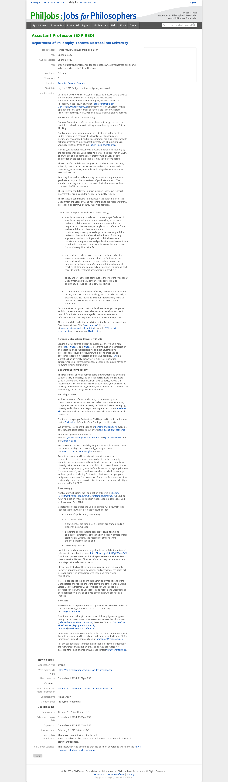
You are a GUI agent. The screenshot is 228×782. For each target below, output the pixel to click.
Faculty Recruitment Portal (102, 144)
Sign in (193, 2)
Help (113, 25)
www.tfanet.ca (90, 325)
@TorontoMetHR (112, 437)
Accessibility (68, 451)
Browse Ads (57, 25)
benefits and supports (106, 426)
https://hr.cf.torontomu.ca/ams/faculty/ (97, 495)
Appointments (40, 25)
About (123, 25)
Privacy (130, 774)
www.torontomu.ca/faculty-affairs (77, 328)
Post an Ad (73, 25)
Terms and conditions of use (109, 774)
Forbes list (70, 422)
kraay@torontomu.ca (70, 611)
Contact (134, 25)
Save (38, 756)
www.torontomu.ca (78, 106)
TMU (114, 355)
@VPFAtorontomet (90, 437)
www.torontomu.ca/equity (81, 628)
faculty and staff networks (112, 429)
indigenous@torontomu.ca (109, 639)
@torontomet (73, 437)
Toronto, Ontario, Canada (71, 83)
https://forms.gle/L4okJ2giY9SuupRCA (108, 553)
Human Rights (85, 451)
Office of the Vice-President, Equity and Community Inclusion (91, 625)
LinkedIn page (69, 440)
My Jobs (86, 25)
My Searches (101, 25)
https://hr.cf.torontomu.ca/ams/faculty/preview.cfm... (86, 669)
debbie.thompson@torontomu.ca (75, 622)
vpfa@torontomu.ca (116, 649)
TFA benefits (94, 331)
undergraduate (71, 346)
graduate (88, 346)
